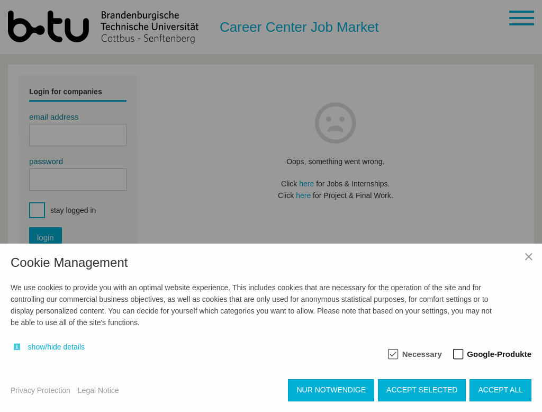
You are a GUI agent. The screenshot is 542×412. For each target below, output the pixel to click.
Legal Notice (98, 390)
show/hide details (56, 347)
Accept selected (421, 390)
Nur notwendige (331, 390)
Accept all (500, 390)
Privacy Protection (40, 390)
